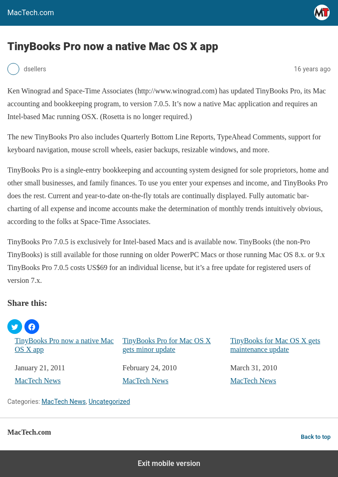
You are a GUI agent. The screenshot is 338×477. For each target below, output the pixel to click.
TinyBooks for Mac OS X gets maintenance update (275, 345)
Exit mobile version (169, 463)
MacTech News (38, 381)
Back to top (316, 436)
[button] (14, 326)
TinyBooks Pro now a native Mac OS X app (64, 345)
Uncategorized (109, 401)
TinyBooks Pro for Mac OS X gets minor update (166, 345)
